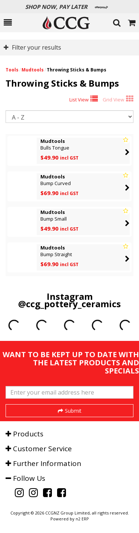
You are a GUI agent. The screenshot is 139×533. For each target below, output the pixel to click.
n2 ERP (82, 519)
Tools (12, 70)
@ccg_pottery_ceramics (69, 304)
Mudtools (32, 70)
